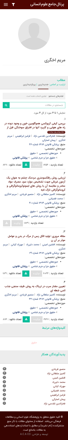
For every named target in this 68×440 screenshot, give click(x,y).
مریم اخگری (11, 194)
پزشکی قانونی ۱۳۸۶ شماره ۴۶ (44, 144)
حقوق (33, 153)
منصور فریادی (27, 194)
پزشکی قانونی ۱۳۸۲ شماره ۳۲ (44, 299)
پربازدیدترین (29, 84)
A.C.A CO (25, 434)
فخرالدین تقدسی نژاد (44, 136)
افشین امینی (48, 245)
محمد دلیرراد (32, 245)
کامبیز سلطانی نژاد (46, 194)
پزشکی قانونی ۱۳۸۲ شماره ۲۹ (44, 253)
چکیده (36, 165)
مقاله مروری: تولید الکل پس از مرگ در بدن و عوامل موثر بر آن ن (36, 238)
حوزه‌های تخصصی (48, 153)
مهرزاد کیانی (17, 245)
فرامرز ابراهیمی (22, 136)
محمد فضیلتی (56, 199)
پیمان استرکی (48, 140)
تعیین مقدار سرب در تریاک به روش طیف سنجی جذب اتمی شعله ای (35, 288)
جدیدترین (43, 84)
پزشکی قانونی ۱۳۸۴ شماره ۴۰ (44, 203)
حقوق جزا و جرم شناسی (43, 158)
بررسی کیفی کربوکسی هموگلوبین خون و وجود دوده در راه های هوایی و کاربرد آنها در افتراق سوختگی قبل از (35, 127)
